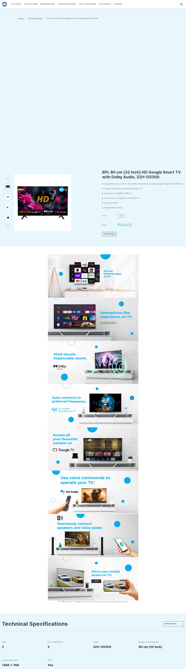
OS (121, 216)
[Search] (179, 4)
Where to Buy (109, 234)
